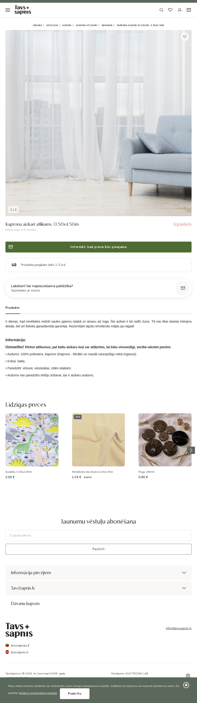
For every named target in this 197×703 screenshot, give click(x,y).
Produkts (12, 308)
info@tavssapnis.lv (179, 628)
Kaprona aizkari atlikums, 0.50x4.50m (140, 25)
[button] (189, 10)
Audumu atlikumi (86, 25)
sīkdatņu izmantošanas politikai (38, 693)
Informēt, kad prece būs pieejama (67, 247)
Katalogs (52, 25)
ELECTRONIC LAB (137, 673)
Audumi (66, 25)
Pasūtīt (98, 549)
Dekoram (107, 25)
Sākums (37, 25)
